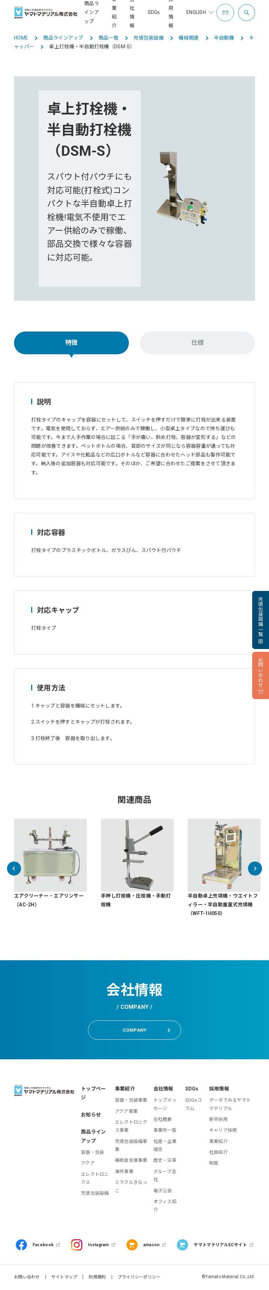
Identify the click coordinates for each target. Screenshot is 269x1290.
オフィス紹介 (165, 1206)
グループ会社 (164, 1176)
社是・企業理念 (165, 1146)
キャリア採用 (223, 1131)
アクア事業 (126, 1112)
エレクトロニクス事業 (131, 1127)
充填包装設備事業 (131, 1146)
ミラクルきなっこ (131, 1187)
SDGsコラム (193, 1104)
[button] (14, 869)
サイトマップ (64, 1278)
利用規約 (97, 1278)
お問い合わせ (27, 1278)
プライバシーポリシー (139, 1278)
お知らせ (91, 1115)
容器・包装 (92, 1153)
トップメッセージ (165, 1104)
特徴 (71, 342)
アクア (88, 1164)
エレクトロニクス (95, 1179)
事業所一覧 (165, 1131)
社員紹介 (218, 1153)
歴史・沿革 (165, 1161)
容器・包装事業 (131, 1100)
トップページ (93, 1094)
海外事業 (124, 1172)
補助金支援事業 (131, 1161)
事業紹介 (218, 1142)
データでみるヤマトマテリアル (230, 1104)
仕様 (197, 342)
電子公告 (162, 1191)
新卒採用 (218, 1120)
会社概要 (162, 1120)
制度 (214, 1164)
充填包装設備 (95, 1194)
